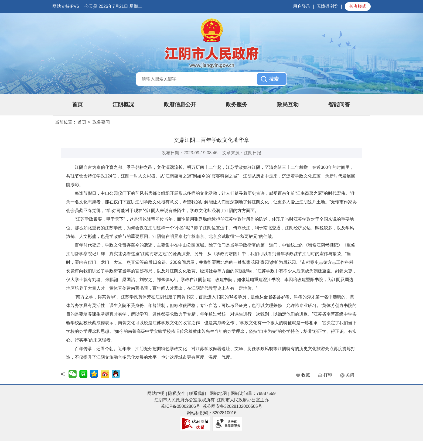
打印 (327, 375)
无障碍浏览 (327, 6)
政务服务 (236, 104)
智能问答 (339, 104)
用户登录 (301, 6)
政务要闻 (101, 122)
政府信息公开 (180, 104)
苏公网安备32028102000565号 (232, 406)
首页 (77, 104)
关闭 (350, 375)
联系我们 (197, 393)
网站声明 (156, 393)
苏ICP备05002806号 (180, 406)
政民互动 (288, 104)
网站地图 (218, 393)
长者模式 (357, 6)
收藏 (305, 375)
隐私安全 (176, 393)
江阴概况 (123, 104)
